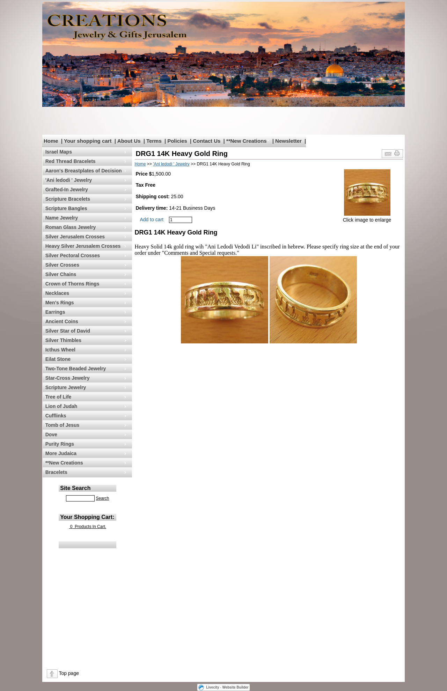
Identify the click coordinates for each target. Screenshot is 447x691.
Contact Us (206, 141)
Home (51, 141)
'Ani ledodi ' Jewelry (68, 180)
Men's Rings (59, 302)
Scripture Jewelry (65, 387)
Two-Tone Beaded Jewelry (75, 368)
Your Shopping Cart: (87, 517)
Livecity (212, 687)
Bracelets (56, 472)
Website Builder (235, 687)
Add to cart (152, 219)
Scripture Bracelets (67, 199)
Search (102, 498)
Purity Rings (59, 444)
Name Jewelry (61, 218)
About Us (129, 141)
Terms (154, 141)
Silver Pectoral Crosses (72, 255)
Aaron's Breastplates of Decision (83, 170)
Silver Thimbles (63, 340)
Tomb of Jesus (62, 425)
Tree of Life (58, 397)
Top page (69, 673)
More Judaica (60, 453)
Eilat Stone (58, 359)
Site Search (75, 488)
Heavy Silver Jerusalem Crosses (83, 246)
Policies (177, 141)
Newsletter (288, 141)
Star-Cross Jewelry (67, 378)
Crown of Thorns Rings (72, 284)
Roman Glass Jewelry (70, 227)
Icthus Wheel (60, 349)
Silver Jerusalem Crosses (75, 236)
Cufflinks (55, 415)
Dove (51, 434)
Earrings (55, 312)
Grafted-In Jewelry (66, 189)
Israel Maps (58, 152)
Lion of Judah (61, 406)
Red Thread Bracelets (70, 161)
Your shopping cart (87, 141)
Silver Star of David (67, 331)
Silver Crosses (62, 265)
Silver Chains (60, 274)
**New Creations (246, 141)
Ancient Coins (61, 321)
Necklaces (57, 293)
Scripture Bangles (66, 208)
